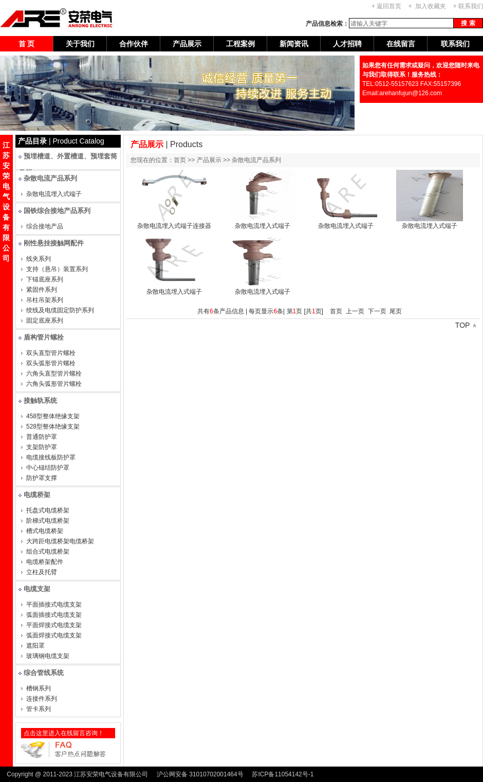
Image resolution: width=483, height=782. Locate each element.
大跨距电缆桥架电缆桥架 (60, 541)
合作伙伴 (133, 44)
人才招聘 (347, 44)
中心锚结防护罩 (47, 467)
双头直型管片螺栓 (51, 353)
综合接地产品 (44, 226)
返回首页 (389, 6)
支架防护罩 (41, 447)
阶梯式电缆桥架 (47, 520)
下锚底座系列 (44, 279)
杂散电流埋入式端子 (54, 194)
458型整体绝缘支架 (53, 416)
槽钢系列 (38, 688)
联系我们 (470, 6)
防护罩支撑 (41, 478)
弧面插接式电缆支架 (54, 614)
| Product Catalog (61, 141)
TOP (465, 325)
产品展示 (187, 44)
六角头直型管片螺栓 (54, 373)
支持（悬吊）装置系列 (57, 269)
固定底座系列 (44, 320)
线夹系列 (38, 258)
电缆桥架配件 (44, 561)
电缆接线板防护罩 (51, 457)
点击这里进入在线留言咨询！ (64, 733)
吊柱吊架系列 (44, 300)
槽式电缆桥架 (44, 531)
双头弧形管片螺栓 (51, 363)
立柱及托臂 (41, 572)
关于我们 (80, 44)
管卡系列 (38, 709)
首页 (336, 311)
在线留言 (400, 44)
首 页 (26, 44)
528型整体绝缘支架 (53, 426)
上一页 (355, 311)
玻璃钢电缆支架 (47, 656)
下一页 (377, 311)
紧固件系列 (41, 289)
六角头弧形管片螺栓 (54, 383)
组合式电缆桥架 (47, 551)
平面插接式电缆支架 (54, 604)
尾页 (395, 311)
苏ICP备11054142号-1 (282, 774)
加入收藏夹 (430, 6)
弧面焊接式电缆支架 (54, 635)
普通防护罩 (41, 436)
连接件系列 (41, 698)
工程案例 (240, 44)
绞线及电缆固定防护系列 (60, 310)
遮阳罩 (35, 645)
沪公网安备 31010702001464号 (200, 774)
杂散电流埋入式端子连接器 (174, 225)
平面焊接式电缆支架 (54, 625)
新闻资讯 (294, 44)
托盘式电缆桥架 (47, 510)
